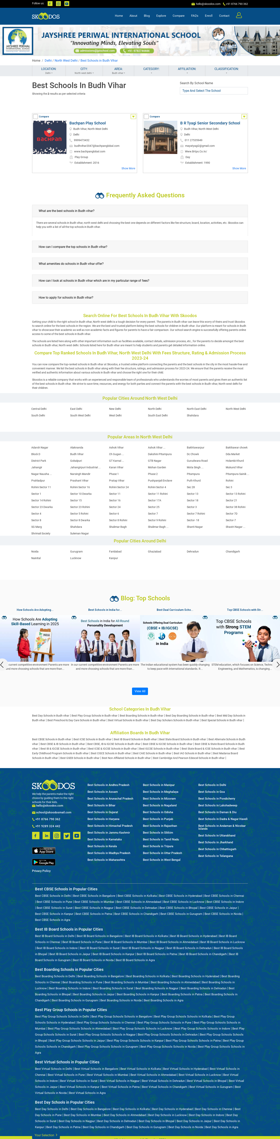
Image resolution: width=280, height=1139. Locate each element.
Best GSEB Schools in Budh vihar (80, 758)
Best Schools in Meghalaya (160, 791)
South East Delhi (158, 415)
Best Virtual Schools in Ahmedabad (153, 1075)
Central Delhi (38, 408)
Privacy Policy (41, 871)
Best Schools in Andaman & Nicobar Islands (222, 827)
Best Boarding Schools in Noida (121, 1000)
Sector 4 (36, 513)
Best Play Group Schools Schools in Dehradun (168, 1034)
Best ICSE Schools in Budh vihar (93, 739)
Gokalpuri (76, 460)
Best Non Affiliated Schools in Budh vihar (126, 758)
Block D (35, 454)
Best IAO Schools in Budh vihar (192, 753)
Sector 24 (115, 507)
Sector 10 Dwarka (81, 493)
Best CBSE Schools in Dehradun (136, 908)
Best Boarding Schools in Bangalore (100, 976)
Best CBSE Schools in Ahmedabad (138, 902)
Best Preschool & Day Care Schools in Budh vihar (76, 720)
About (133, 16)
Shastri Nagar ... (235, 526)
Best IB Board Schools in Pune (82, 942)
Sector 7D (231, 513)
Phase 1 (114, 474)
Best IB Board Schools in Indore (57, 948)
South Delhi (38, 415)
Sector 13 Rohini (235, 493)
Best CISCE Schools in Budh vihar (111, 753)
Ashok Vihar (116, 447)
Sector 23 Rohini (80, 507)
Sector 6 (114, 513)
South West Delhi (80, 415)
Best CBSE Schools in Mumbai (94, 902)
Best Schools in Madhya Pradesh (109, 853)
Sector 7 (153, 513)
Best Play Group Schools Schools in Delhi (62, 1016)
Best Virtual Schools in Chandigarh (164, 1087)
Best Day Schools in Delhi (51, 1109)
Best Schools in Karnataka (105, 839)
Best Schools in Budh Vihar (99, 60)
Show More (128, 168)
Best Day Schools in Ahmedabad (125, 1115)
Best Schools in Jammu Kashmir (109, 832)
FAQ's (194, 16)
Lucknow (75, 558)
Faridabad (115, 551)
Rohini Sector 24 (119, 487)
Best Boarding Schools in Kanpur (138, 994)
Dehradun (193, 551)
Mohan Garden (157, 467)
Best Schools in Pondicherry (216, 798)
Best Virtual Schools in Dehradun (163, 1081)
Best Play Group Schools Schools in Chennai (106, 1022)
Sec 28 (191, 487)
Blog (147, 16)
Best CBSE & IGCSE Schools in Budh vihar (167, 744)
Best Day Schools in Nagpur (77, 1121)
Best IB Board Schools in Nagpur (143, 948)
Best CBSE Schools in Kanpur (54, 914)
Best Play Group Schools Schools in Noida (168, 1046)
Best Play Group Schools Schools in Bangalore (121, 1016)
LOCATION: (48, 71)
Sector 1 (36, 493)
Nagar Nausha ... (41, 474)
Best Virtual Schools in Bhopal (207, 1081)
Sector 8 (36, 520)
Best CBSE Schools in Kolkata (137, 896)
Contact (224, 16)
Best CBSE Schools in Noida (223, 914)
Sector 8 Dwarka (80, 520)
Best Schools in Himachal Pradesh (110, 825)
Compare (179, 16)
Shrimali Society (40, 533)
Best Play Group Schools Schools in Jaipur (77, 1040)
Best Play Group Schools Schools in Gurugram (108, 1046)
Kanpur (113, 558)
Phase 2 (153, 474)
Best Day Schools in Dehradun (116, 1121)
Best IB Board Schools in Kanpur (113, 954)
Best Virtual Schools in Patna (121, 1087)
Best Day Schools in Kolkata (131, 1109)
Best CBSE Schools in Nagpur (94, 908)
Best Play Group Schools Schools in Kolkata (183, 1016)
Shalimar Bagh (118, 526)
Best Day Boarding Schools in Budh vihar (190, 715)
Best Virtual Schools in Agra (87, 1093)
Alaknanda (76, 447)
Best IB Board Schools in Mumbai (125, 942)
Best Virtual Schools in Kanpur (79, 1087)
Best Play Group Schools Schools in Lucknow (142, 1028)
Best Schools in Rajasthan (160, 825)
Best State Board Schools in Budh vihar (182, 739)
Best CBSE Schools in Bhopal (178, 908)
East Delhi (76, 408)
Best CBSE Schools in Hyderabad (180, 896)
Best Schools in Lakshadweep (217, 805)
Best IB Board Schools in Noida (93, 960)
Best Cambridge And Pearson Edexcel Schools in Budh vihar (189, 758)
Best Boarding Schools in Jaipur (94, 994)
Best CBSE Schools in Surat (55, 908)
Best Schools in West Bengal (161, 859)
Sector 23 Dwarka (42, 507)
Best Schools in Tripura (158, 846)
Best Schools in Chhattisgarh (217, 849)
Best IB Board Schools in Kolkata (146, 936)
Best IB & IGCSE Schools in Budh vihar (63, 748)
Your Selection (46, 1135)
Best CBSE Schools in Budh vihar (51, 739)
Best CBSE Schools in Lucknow (183, 902)
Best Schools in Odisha (158, 812)
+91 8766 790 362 (46, 819)
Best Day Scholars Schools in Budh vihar (175, 720)
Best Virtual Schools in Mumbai (107, 1075)
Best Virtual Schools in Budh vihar (128, 720)
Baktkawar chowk (237, 447)
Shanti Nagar (195, 526)
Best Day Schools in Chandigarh (103, 1127)
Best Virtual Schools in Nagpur (120, 1081)
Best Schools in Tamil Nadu (161, 839)
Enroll (209, 16)
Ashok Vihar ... (156, 447)
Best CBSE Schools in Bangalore (94, 896)
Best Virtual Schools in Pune (66, 1075)
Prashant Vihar (79, 480)
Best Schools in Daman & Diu (217, 812)
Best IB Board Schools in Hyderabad (193, 936)
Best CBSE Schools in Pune (54, 902)
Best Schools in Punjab (158, 819)
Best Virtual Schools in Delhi (53, 1069)
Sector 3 (192, 507)
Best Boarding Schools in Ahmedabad (175, 982)
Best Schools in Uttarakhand (216, 835)
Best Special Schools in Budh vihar (221, 720)
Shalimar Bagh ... (158, 526)
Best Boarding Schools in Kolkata (148, 976)
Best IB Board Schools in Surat (100, 948)
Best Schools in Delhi (212, 785)
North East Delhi (196, 408)
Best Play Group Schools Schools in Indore (202, 1028)
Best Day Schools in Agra (221, 1127)
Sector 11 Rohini (158, 493)
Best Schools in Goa (211, 791)
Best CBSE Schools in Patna (93, 914)
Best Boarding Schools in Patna (182, 994)
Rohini (229, 480)
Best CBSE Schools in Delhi (53, 896)
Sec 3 (229, 487)
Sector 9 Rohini (157, 520)
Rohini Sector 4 (157, 487)
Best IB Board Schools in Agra (135, 960)
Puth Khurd (194, 480)
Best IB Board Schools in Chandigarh (203, 954)
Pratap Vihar (116, 480)
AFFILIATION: (187, 71)
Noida (34, 551)
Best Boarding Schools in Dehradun (203, 988)
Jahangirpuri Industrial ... (85, 467)
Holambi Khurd (235, 460)
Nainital (36, 558)
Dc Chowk (193, 454)
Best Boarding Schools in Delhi (55, 976)
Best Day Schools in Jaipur (194, 1121)
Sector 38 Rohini (235, 507)
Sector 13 (192, 493)
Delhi (48, 60)
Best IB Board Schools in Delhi (54, 936)
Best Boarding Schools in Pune (82, 982)
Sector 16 (115, 500)
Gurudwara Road (197, 460)
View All (140, 691)
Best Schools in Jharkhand (215, 842)
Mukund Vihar (234, 467)
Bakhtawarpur (195, 447)
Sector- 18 (193, 520)
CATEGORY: (151, 71)
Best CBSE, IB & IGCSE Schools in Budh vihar (114, 744)
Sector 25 (153, 507)
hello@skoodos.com (207, 3)
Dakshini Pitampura (160, 454)
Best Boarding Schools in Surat (113, 988)
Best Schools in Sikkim (158, 832)
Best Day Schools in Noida (185, 1127)
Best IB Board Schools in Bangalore (100, 936)
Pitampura (193, 474)
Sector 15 (76, 500)
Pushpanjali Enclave (160, 480)
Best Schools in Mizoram (159, 798)
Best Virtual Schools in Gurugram (211, 1087)
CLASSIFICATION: (226, 71)
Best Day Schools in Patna (63, 1127)
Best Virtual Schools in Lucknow (200, 1075)
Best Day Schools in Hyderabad (172, 1109)
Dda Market (233, 454)
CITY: (84, 71)
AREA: (118, 71)
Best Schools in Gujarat (103, 812)
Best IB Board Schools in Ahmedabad (174, 942)
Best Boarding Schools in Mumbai (127, 982)
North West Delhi (66, 60)
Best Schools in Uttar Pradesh (162, 853)
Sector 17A (154, 500)
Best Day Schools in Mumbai (82, 1115)
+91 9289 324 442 (46, 826)
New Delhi (115, 408)
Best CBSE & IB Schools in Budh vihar (62, 744)
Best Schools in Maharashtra (106, 859)
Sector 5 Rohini (79, 513)
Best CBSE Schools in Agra (52, 920)
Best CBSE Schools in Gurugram (181, 914)
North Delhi (154, 408)
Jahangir (36, 467)
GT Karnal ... (116, 460)
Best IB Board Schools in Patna (157, 954)
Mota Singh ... (195, 467)
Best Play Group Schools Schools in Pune (164, 1022)
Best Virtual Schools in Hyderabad (185, 1069)
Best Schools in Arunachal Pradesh (110, 798)
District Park (38, 460)
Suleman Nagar (79, 533)
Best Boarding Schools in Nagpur (157, 988)
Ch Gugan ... (116, 454)
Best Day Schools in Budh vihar (50, 715)
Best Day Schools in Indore (206, 1115)
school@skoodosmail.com (51, 812)
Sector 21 (231, 500)
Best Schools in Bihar (101, 805)
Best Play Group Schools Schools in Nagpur (107, 1034)
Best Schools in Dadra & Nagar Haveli (223, 819)
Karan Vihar (116, 467)
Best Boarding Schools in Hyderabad (195, 976)
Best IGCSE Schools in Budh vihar (159, 748)
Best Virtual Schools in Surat (78, 1081)
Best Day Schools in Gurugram (146, 1127)
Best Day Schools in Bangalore (91, 1109)
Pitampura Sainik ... (237, 474)
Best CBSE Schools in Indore (225, 902)
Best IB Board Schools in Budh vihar (135, 739)
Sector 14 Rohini (41, 500)
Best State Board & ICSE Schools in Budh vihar (209, 748)
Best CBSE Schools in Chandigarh (136, 914)
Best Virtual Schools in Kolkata (140, 1069)
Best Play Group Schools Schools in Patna (193, 1040)
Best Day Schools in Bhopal (156, 1121)
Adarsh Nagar (39, 447)
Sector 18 (192, 500)
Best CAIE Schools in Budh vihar (152, 753)
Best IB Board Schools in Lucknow (222, 942)
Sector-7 (231, 520)
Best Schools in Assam (103, 791)
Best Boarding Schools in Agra (163, 1000)
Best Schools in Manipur (159, 785)
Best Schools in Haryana (103, 819)
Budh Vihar (77, 454)
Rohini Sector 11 (41, 487)
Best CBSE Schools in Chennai (224, 896)
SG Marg (36, 526)
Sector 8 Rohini (118, 520)
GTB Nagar (154, 460)
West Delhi (115, 415)
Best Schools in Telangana (215, 856)
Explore (161, 16)
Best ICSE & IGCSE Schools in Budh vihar (112, 748)
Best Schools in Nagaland (160, 805)
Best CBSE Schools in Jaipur (218, 908)
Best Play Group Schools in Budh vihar (94, 715)
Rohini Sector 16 (80, 487)
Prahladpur (38, 480)
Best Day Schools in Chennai (213, 1109)
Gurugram (76, 551)
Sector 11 (115, 493)
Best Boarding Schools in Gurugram (75, 1000)
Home (119, 16)
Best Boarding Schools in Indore (70, 988)
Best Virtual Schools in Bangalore (96, 1069)
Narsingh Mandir (80, 474)
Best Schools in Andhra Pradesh (108, 785)
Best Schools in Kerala (102, 846)
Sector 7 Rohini (196, 513)
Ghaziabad (154, 551)
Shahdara (193, 415)
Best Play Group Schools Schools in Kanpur (135, 1040)
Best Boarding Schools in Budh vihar (141, 715)
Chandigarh (233, 551)
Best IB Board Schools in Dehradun (189, 948)
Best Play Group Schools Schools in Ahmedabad (79, 1028)
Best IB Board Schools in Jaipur (69, 954)
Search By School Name (196, 83)
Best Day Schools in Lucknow (167, 1115)
